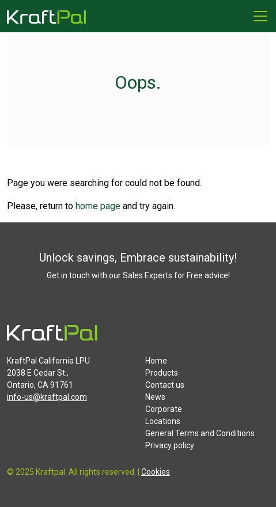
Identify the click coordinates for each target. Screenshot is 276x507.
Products (161, 372)
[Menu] (260, 16)
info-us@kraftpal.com (47, 397)
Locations (162, 421)
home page (97, 205)
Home (156, 360)
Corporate (163, 409)
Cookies (155, 471)
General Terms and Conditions (200, 433)
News (155, 397)
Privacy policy (169, 445)
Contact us (164, 384)
